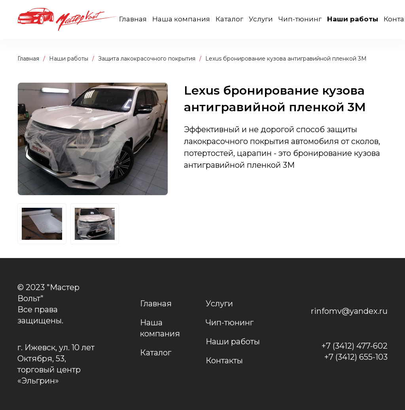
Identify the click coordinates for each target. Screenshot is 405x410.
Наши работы (352, 19)
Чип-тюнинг (300, 19)
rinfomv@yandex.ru (349, 311)
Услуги (261, 19)
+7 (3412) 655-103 (356, 357)
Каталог (229, 19)
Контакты (224, 360)
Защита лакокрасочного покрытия (146, 58)
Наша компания (181, 19)
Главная (133, 19)
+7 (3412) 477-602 (355, 346)
